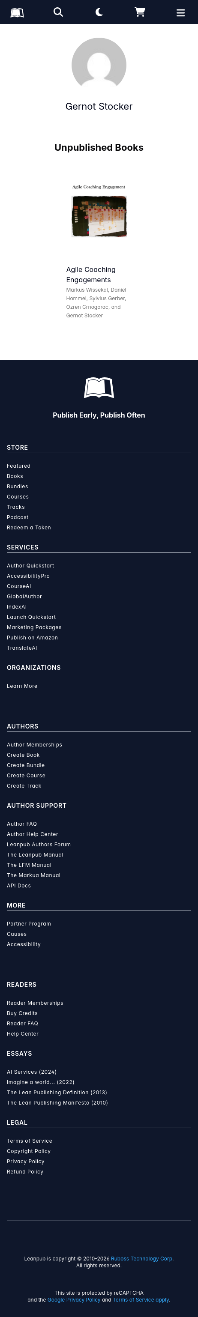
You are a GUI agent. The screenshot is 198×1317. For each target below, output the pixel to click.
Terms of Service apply (141, 1299)
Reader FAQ (22, 1023)
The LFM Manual (29, 865)
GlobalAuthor (24, 596)
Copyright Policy (29, 1151)
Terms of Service (29, 1141)
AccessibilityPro (28, 576)
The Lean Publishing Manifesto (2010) (57, 1102)
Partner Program (29, 923)
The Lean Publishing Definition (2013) (57, 1092)
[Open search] (58, 12)
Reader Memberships (35, 1003)
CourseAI (19, 586)
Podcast (18, 517)
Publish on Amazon (32, 637)
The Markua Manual (33, 875)
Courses (18, 496)
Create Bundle (26, 765)
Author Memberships (35, 744)
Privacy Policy (26, 1161)
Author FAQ (22, 824)
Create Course (26, 775)
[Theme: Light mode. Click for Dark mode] (99, 12)
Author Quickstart (30, 565)
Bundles (17, 486)
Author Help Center (32, 834)
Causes (17, 934)
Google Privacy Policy (74, 1299)
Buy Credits (22, 1013)
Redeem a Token (29, 527)
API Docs (19, 885)
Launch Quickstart (31, 617)
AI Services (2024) (32, 1072)
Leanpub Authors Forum (39, 844)
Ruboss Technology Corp (141, 1258)
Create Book (23, 755)
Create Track (24, 785)
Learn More (22, 686)
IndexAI (17, 606)
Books (15, 476)
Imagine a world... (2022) (41, 1082)
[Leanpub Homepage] (17, 13)
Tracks (16, 507)
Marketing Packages (34, 627)
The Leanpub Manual (35, 854)
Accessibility (24, 944)
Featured (18, 466)
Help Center (23, 1033)
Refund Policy (25, 1171)
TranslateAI (22, 648)
